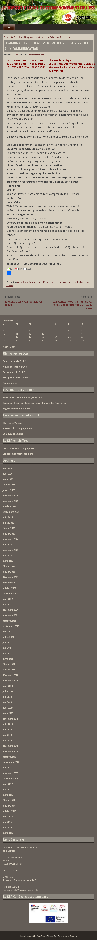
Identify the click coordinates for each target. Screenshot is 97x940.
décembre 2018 (10, 746)
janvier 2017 (9, 806)
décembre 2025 (10, 495)
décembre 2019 (10, 718)
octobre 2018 (9, 757)
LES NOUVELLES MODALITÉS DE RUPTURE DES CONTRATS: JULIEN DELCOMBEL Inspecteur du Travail (72, 305)
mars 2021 (8, 659)
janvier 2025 (9, 533)
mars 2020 (8, 713)
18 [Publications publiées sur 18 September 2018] (17, 337)
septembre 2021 (11, 626)
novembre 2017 (10, 773)
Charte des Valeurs (12, 423)
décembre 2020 (10, 675)
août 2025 (8, 517)
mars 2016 (8, 833)
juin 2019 (7, 729)
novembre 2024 (10, 539)
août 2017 (8, 784)
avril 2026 (7, 474)
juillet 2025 (8, 523)
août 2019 (8, 724)
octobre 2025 (9, 506)
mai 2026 (7, 468)
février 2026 (9, 484)
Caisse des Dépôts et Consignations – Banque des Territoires (34, 403)
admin (15, 54)
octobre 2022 (9, 588)
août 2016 (8, 816)
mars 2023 (8, 561)
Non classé (65, 37)
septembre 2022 (11, 593)
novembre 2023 (10, 550)
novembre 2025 (10, 501)
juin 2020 (7, 697)
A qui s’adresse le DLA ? (15, 367)
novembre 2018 (10, 751)
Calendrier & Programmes (25, 37)
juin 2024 (7, 544)
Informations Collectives (48, 37)
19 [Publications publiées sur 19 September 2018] (30, 337)
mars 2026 (8, 479)
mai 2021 (7, 648)
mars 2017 (8, 795)
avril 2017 (7, 789)
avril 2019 (7, 740)
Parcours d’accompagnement (18, 428)
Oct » (12, 347)
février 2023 (9, 566)
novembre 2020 (10, 680)
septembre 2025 (11, 512)
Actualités (8, 37)
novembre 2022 (10, 582)
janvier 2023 (9, 572)
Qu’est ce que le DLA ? (14, 361)
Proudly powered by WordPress (32, 936)
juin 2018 (7, 767)
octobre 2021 (9, 621)
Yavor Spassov (70, 936)
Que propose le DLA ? (14, 372)
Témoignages (10, 383)
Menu (8, 27)
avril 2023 (7, 555)
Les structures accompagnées (18, 448)
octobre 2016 (9, 811)
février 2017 (9, 800)
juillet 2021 (8, 637)
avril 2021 (7, 653)
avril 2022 (7, 604)
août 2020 (8, 686)
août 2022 (8, 599)
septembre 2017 (11, 778)
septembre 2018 (11, 762)
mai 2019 (7, 735)
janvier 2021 (9, 669)
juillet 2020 (8, 691)
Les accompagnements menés (18, 454)
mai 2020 (7, 702)
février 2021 (9, 664)
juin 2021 (7, 642)
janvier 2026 (9, 490)
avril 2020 (7, 708)
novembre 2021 (10, 615)
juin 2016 (7, 822)
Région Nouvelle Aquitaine (17, 408)
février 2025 (9, 528)
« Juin (5, 347)
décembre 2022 (10, 577)
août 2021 (8, 631)
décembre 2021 (10, 610)
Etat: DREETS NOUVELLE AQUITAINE (22, 397)
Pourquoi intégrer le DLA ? (16, 377)
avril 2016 (7, 827)
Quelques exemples (13, 434)
